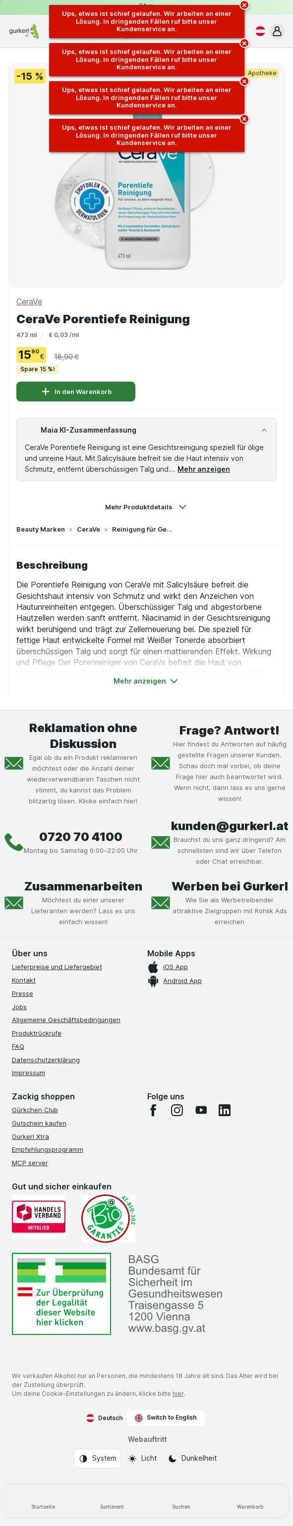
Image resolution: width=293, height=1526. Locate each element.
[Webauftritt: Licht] (142, 1459)
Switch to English (166, 1418)
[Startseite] (42, 1501)
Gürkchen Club (35, 1110)
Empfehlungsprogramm (47, 1149)
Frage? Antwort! (229, 730)
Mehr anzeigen (203, 469)
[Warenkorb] (250, 1501)
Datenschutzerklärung (46, 1060)
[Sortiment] (111, 1501)
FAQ (18, 1046)
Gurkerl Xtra (30, 1136)
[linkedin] (225, 1110)
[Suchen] (181, 1501)
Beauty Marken (40, 529)
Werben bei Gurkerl (230, 886)
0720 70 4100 (80, 837)
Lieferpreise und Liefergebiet (57, 967)
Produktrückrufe (36, 1033)
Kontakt (24, 980)
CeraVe (88, 529)
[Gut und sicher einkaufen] (108, 1218)
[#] (61, 1294)
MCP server (30, 1163)
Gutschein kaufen (39, 1123)
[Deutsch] (258, 31)
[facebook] (153, 1110)
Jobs (19, 1007)
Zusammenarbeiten (83, 886)
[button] (277, 31)
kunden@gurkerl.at (230, 826)
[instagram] (177, 1110)
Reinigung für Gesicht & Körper (144, 529)
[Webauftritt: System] (97, 1459)
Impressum (28, 1073)
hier (178, 1393)
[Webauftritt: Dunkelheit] (192, 1459)
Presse (22, 993)
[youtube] (201, 1110)
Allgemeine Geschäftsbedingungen (66, 1020)
